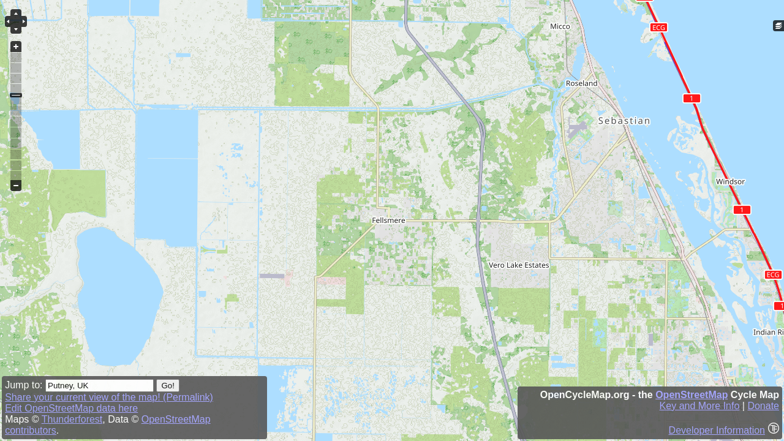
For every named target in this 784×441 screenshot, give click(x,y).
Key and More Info (700, 406)
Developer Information (717, 430)
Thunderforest (72, 419)
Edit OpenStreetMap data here (71, 408)
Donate (763, 406)
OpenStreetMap (691, 395)
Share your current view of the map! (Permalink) (109, 397)
